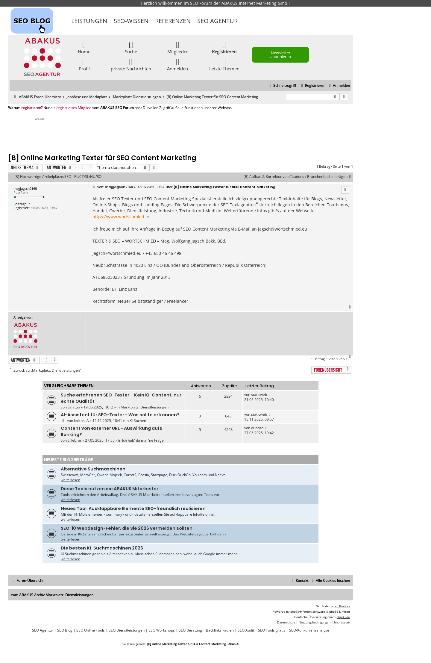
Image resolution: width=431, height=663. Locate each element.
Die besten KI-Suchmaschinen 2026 (102, 548)
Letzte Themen (224, 64)
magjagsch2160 (25, 188)
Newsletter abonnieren (280, 54)
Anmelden (177, 64)
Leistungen (89, 21)
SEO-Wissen (131, 21)
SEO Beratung (190, 630)
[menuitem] (338, 86)
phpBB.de (343, 617)
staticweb (259, 394)
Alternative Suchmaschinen (93, 469)
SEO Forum (201, 3)
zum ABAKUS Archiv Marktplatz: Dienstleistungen (52, 594)
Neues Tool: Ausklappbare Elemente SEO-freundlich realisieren (133, 508)
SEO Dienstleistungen (127, 630)
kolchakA (81, 420)
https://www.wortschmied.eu (121, 217)
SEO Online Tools (90, 630)
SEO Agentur (217, 21)
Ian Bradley (342, 606)
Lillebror (74, 440)
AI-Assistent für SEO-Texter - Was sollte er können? (120, 415)
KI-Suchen (138, 420)
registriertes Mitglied (73, 107)
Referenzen (173, 21)
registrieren (31, 107)
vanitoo (74, 407)
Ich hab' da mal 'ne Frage (143, 440)
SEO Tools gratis (271, 630)
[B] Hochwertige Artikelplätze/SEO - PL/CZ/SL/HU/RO (57, 176)
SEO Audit (246, 630)
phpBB (294, 611)
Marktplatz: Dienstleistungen (145, 407)
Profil (84, 64)
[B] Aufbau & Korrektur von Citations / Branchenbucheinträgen (298, 176)
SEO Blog (64, 630)
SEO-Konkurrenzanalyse (309, 630)
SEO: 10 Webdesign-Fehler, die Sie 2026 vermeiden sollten (126, 528)
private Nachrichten (131, 64)
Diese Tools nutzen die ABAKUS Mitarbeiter (109, 489)
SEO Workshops (161, 630)
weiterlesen (70, 479)
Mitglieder (177, 47)
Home (84, 47)
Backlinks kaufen (220, 630)
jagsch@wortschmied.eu (282, 229)
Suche (131, 47)
